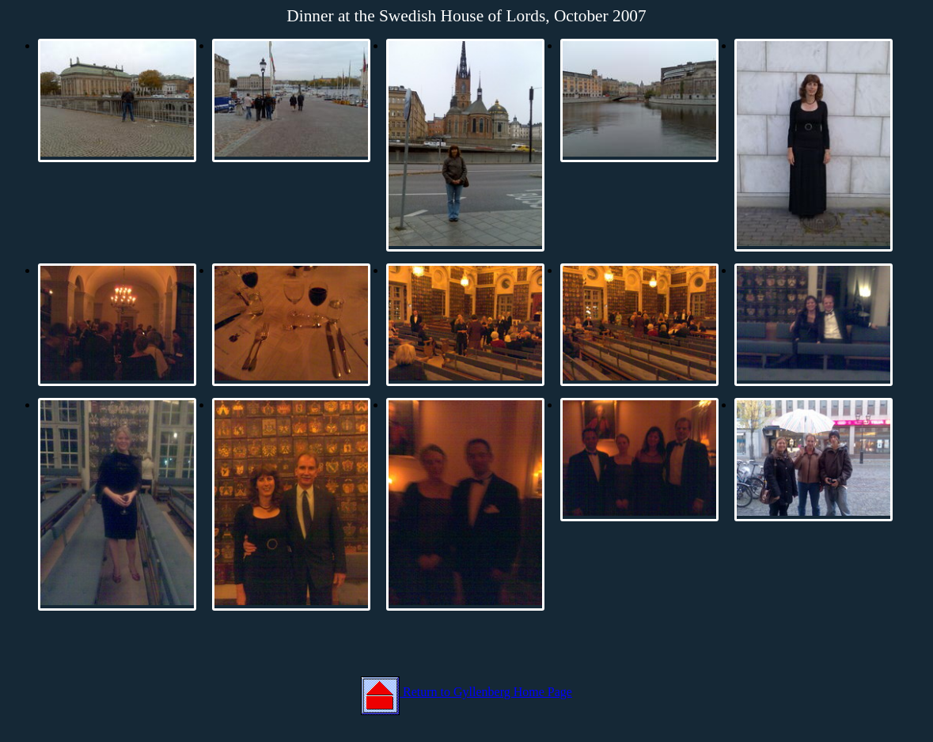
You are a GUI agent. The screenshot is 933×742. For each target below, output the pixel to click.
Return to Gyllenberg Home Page (466, 691)
